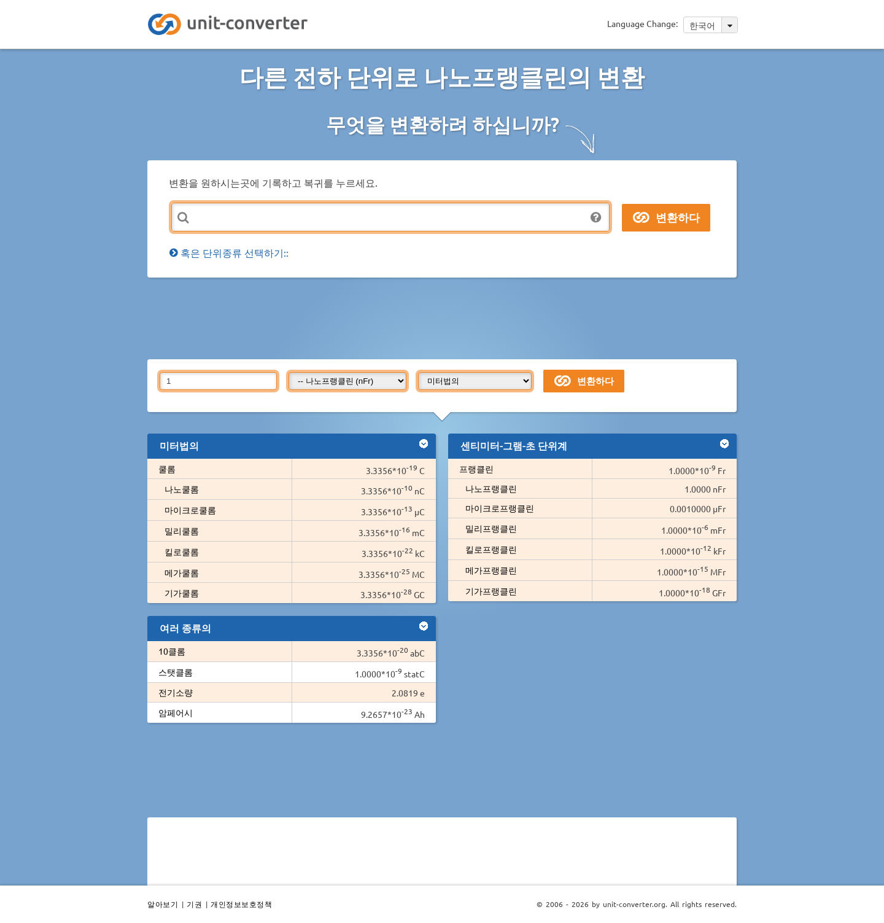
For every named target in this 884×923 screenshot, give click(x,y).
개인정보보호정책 (241, 904)
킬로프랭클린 (491, 549)
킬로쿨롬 (182, 551)
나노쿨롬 (182, 488)
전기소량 (175, 692)
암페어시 (175, 712)
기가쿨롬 (182, 592)
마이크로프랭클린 (499, 507)
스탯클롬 (175, 671)
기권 (194, 904)
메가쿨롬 (182, 572)
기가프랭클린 (491, 590)
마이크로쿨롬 (190, 509)
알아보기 (162, 904)
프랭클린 (476, 468)
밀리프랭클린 (491, 528)
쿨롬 (167, 468)
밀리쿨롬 (182, 530)
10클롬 (171, 650)
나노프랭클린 (491, 488)
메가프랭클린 (491, 569)
